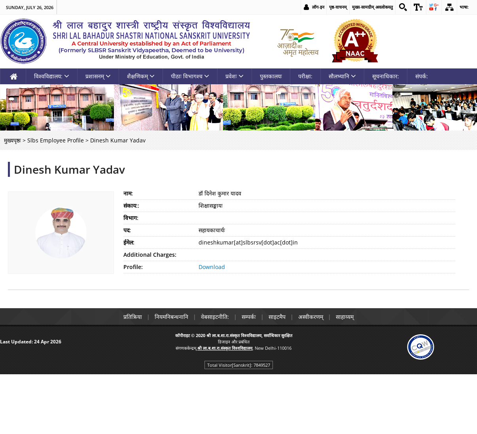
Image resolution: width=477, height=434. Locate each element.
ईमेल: (128, 242)
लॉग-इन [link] (318, 7)
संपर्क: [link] (421, 76)
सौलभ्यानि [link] (342, 76)
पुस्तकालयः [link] (271, 76)
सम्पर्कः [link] (249, 316)
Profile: (133, 267)
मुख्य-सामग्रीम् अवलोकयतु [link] (372, 7)
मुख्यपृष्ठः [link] (12, 140)
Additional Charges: (149, 254)
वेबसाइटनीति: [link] (215, 316)
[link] (403, 7)
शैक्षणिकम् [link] (141, 76)
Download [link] (212, 267)
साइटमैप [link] (277, 316)
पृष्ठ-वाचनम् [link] (338, 7)
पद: (127, 230)
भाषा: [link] (464, 7)
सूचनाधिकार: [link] (385, 76)
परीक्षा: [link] (305, 76)
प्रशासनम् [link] (98, 76)
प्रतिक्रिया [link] (132, 316)
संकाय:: (131, 205)
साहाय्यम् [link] (345, 316)
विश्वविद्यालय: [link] (51, 76)
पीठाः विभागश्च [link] (190, 76)
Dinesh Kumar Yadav (69, 169)
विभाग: (130, 218)
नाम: (128, 193)
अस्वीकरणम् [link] (310, 316)
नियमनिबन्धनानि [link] (171, 316)
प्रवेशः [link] (234, 76)
